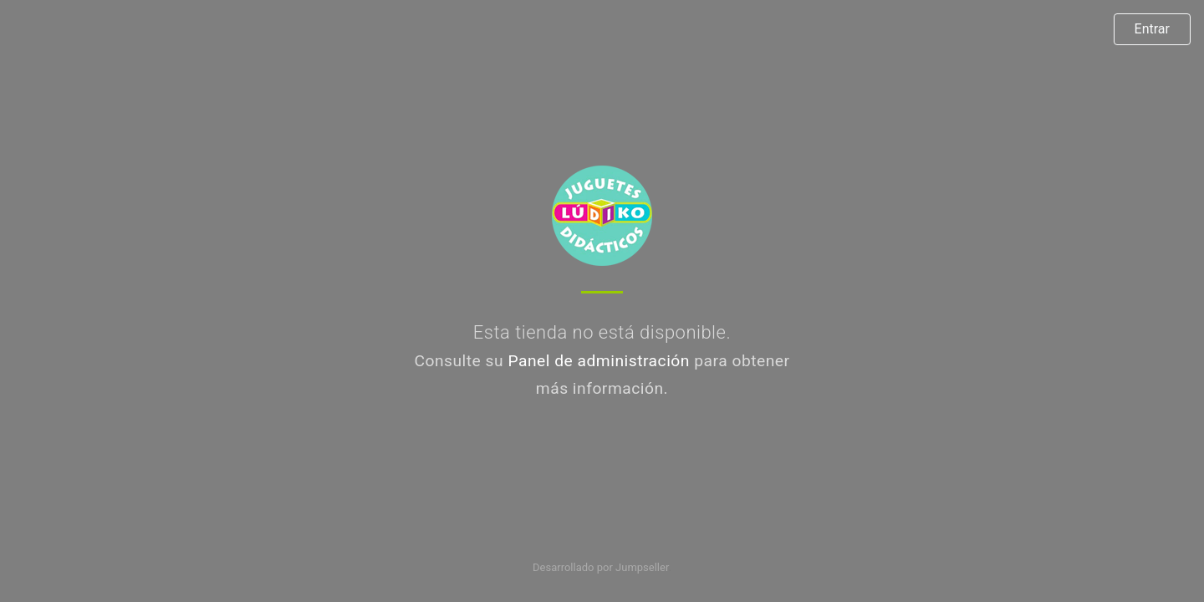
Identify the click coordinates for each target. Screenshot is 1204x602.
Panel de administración (599, 360)
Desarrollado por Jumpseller (601, 567)
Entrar (1152, 29)
